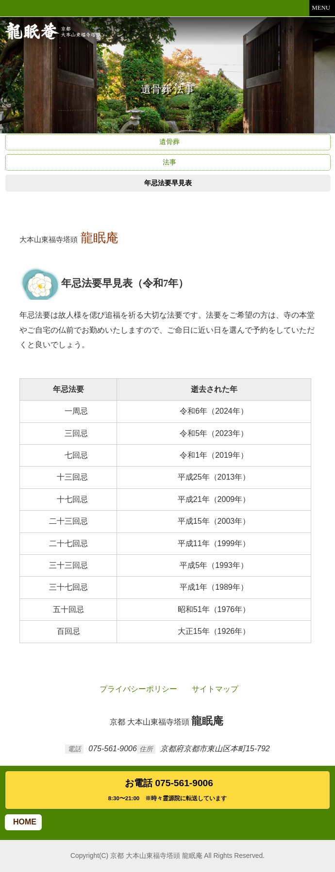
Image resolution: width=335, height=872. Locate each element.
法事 (168, 162)
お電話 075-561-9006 (167, 791)
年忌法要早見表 (168, 183)
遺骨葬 (168, 141)
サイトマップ (213, 689)
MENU (322, 8)
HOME (23, 822)
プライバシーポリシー (137, 689)
